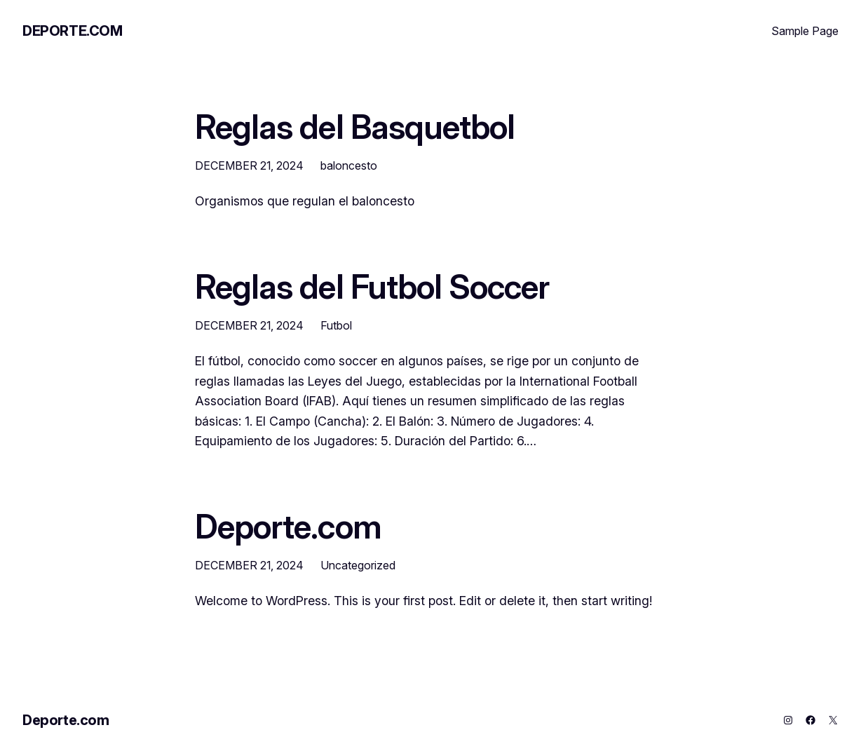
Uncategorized (357, 565)
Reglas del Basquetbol (355, 127)
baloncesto (348, 165)
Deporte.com (72, 30)
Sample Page (805, 31)
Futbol (336, 325)
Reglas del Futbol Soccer (372, 287)
